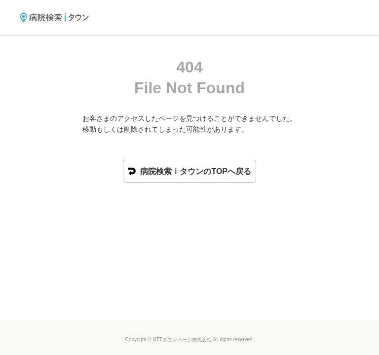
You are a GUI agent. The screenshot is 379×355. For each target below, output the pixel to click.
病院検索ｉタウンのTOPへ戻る (189, 171)
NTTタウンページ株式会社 (181, 339)
